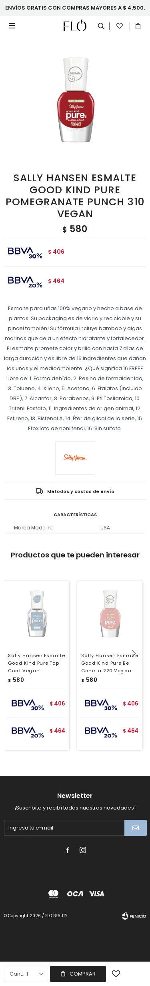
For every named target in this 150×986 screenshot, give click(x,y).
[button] (136, 670)
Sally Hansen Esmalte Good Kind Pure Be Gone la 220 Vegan (109, 663)
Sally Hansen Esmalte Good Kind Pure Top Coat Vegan (36, 663)
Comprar (83, 974)
